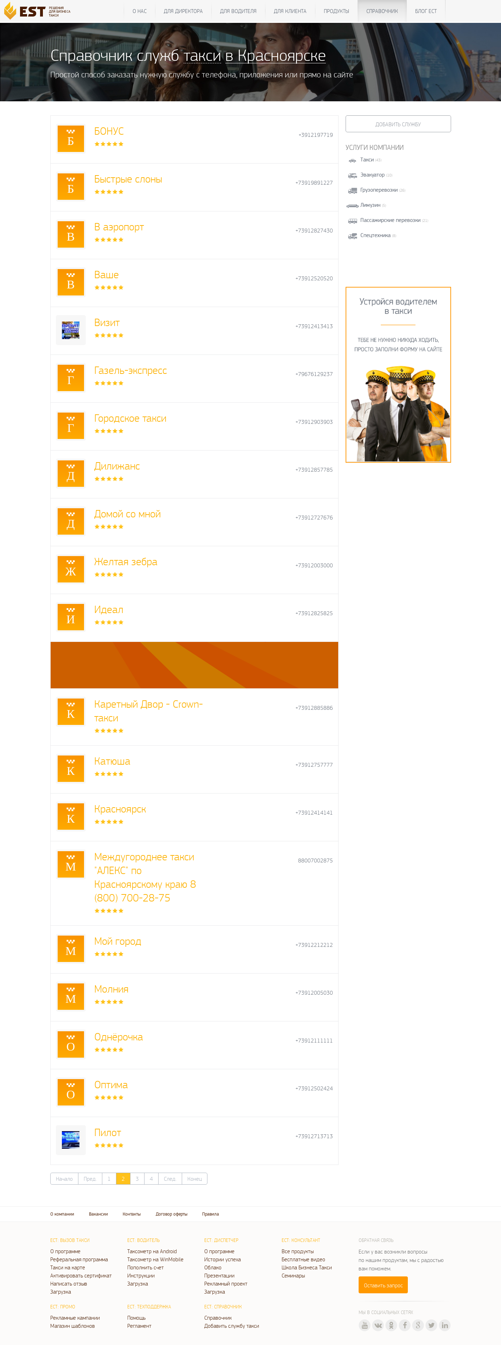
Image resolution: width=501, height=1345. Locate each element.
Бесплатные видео (303, 1259)
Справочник (382, 10)
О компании (62, 1214)
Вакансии (98, 1214)
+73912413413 (314, 326)
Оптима (111, 1084)
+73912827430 (314, 230)
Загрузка (60, 1291)
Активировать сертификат (81, 1275)
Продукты (336, 10)
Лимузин (370, 205)
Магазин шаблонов (72, 1325)
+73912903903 (314, 422)
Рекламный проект (226, 1283)
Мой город (117, 941)
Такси (367, 159)
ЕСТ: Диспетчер (221, 1240)
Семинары (293, 1275)
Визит (107, 322)
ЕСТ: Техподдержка (149, 1306)
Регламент (139, 1325)
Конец (194, 1178)
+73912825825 (314, 613)
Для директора (183, 10)
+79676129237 (314, 374)
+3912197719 (315, 135)
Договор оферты (171, 1214)
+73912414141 (314, 812)
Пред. (90, 1178)
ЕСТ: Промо (62, 1306)
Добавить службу (398, 124)
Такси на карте (67, 1267)
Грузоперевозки (379, 189)
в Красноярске (275, 54)
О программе (65, 1251)
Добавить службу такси (231, 1325)
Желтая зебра (126, 561)
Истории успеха (222, 1259)
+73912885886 (314, 708)
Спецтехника (375, 235)
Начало (64, 1178)
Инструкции (141, 1275)
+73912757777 (314, 764)
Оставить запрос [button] (383, 1285)
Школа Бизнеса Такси (307, 1267)
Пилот (107, 1132)
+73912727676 (314, 517)
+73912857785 (314, 469)
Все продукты (298, 1251)
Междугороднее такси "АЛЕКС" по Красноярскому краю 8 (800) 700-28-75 (145, 876)
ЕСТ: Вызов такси (70, 1240)
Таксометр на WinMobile (155, 1259)
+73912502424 (314, 1088)
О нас (140, 10)
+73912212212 (314, 945)
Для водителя (238, 10)
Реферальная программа (79, 1259)
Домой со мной (127, 513)
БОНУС (109, 131)
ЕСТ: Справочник (223, 1306)
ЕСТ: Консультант (301, 1240)
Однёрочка (118, 1036)
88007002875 (315, 860)
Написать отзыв (68, 1283)
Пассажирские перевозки (390, 220)
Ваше (106, 274)
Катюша (112, 760)
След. (170, 1178)
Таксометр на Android (152, 1251)
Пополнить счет (145, 1267)
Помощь (136, 1317)
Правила (210, 1214)
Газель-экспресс (130, 370)
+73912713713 (314, 1136)
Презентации (219, 1275)
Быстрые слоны (128, 178)
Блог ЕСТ (426, 10)
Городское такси (130, 418)
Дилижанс (117, 465)
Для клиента (290, 10)
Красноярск (120, 808)
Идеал (108, 609)
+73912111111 (314, 1040)
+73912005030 (314, 992)
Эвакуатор (372, 174)
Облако (212, 1267)
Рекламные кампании (75, 1317)
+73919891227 (314, 182)
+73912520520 (314, 278)
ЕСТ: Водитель (143, 1240)
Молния (111, 988)
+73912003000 (314, 565)
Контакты (132, 1214)
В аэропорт (119, 226)
